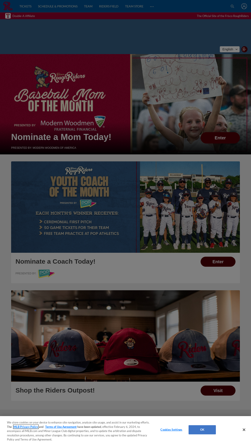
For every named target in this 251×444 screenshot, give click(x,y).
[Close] (244, 430)
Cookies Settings (171, 429)
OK (202, 429)
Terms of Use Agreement (61, 427)
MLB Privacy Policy (26, 427)
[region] (125, 430)
